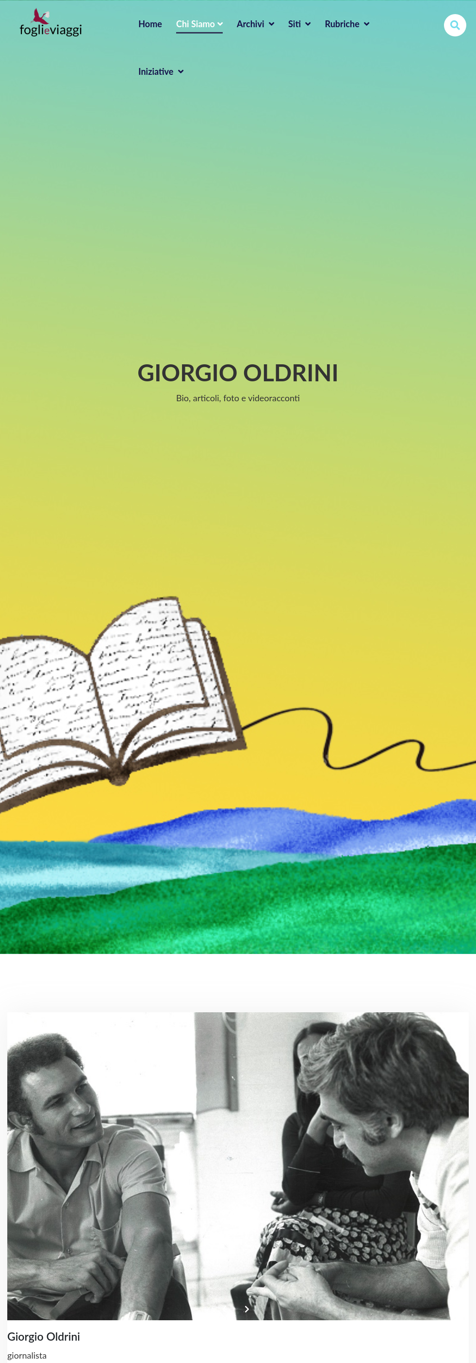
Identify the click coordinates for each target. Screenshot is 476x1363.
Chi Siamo (199, 23)
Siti (299, 23)
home (150, 23)
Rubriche (347, 23)
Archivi (255, 23)
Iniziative (160, 71)
